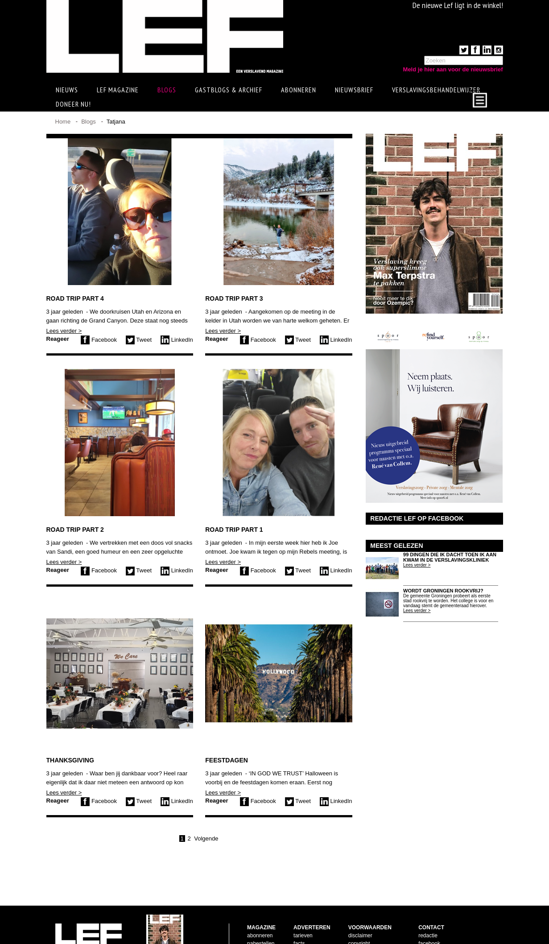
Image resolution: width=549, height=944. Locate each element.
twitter (425, 923)
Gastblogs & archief (228, 89)
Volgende (206, 838)
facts (299, 915)
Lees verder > (64, 330)
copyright (359, 915)
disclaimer (360, 907)
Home (63, 121)
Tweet (139, 339)
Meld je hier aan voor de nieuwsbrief (453, 69)
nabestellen (260, 915)
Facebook (99, 339)
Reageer (57, 338)
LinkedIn (177, 339)
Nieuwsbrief (354, 89)
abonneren (259, 907)
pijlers (300, 923)
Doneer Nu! (73, 103)
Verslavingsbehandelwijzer (436, 89)
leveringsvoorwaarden (374, 923)
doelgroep (305, 931)
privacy (356, 931)
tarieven (303, 907)
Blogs (166, 89)
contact (255, 923)
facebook (429, 915)
